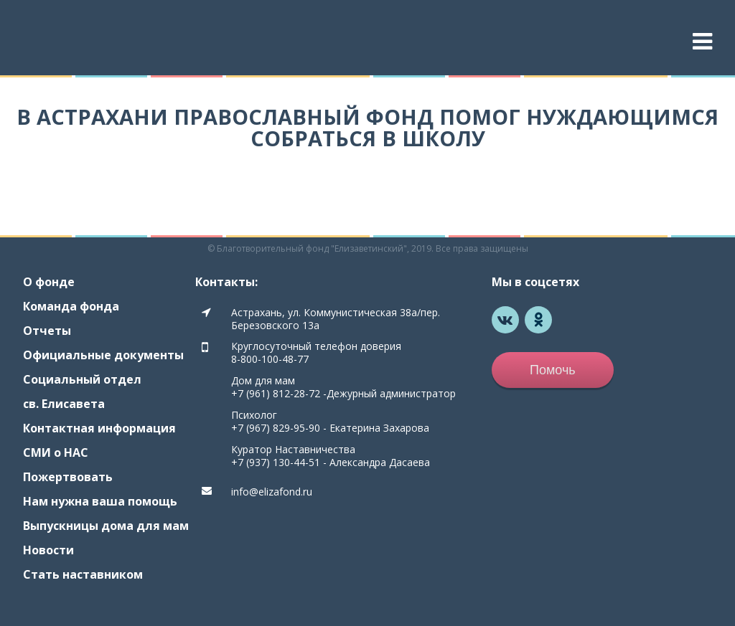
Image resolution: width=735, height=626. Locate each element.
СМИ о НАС (55, 452)
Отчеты (47, 330)
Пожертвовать (68, 477)
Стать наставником (83, 574)
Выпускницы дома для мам (106, 525)
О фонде (49, 282)
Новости (48, 550)
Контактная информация (99, 428)
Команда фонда (71, 306)
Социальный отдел (82, 379)
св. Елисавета (64, 404)
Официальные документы (103, 355)
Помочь (553, 370)
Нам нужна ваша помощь (100, 501)
